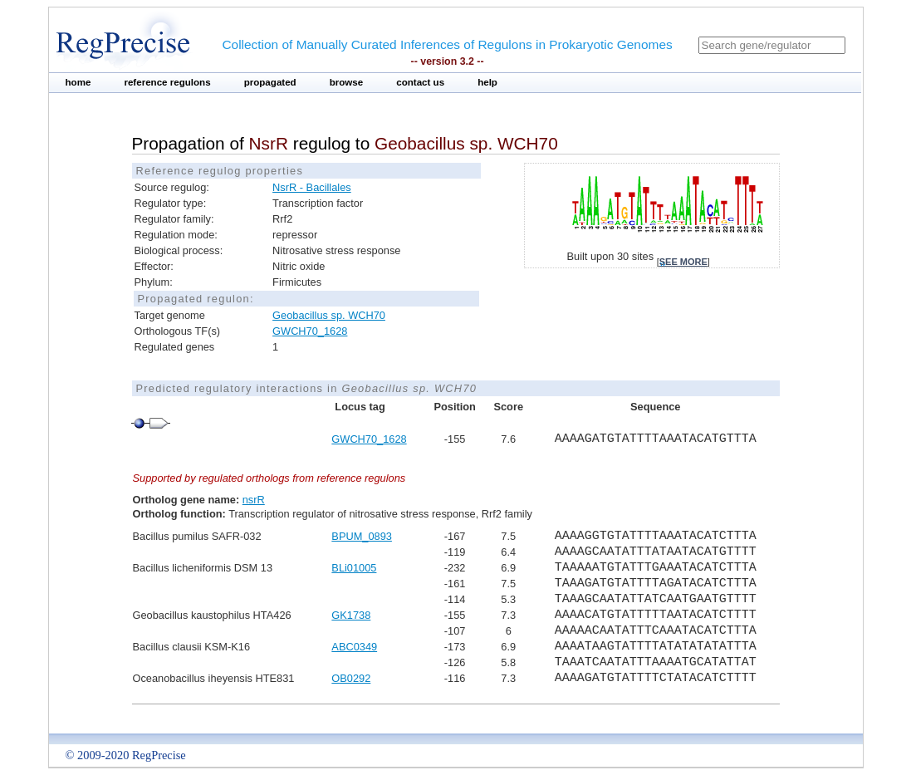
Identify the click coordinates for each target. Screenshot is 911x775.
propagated (270, 82)
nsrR (253, 499)
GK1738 (350, 615)
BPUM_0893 (361, 536)
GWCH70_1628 (309, 331)
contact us (420, 82)
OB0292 (350, 678)
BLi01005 (353, 568)
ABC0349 (354, 646)
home (78, 82)
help (487, 82)
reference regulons (167, 82)
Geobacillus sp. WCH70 (328, 315)
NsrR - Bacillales (311, 187)
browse (347, 82)
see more (683, 262)
